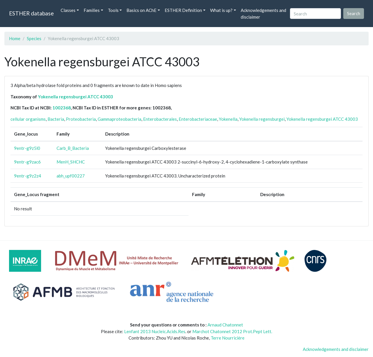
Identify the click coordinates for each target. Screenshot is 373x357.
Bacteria (55, 119)
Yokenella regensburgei (262, 119)
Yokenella (228, 119)
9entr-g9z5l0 (27, 148)
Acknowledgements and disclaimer (263, 13)
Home (14, 38)
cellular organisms (28, 119)
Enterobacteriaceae (198, 119)
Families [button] (92, 10)
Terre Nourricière (227, 337)
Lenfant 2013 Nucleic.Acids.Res (154, 331)
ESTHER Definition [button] (183, 10)
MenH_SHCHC (71, 161)
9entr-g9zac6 (27, 161)
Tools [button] (113, 10)
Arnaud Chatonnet (225, 324)
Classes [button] (68, 10)
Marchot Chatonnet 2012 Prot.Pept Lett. (232, 331)
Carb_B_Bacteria (73, 148)
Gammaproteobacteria (119, 119)
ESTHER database (31, 13)
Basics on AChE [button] (141, 10)
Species (34, 38)
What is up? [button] (221, 10)
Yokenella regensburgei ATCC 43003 (75, 96)
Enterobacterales (160, 119)
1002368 (61, 107)
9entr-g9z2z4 (27, 175)
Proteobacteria (81, 119)
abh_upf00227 (71, 175)
